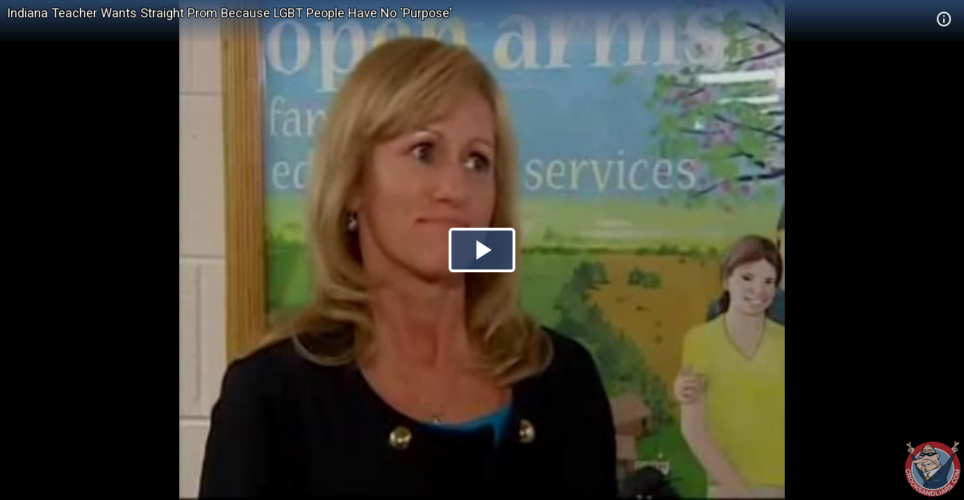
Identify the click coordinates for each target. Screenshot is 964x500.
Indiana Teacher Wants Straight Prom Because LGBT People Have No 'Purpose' (229, 13)
